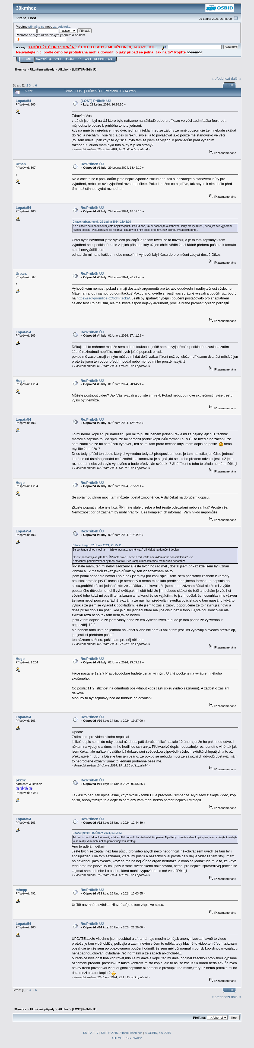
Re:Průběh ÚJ (92, 164)
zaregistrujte (61, 26)
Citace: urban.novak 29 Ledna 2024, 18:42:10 (102, 221)
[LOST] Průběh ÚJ (96, 101)
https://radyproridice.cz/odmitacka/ (103, 298)
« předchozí (221, 78)
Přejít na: (199, 1017)
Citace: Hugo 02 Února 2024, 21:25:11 (97, 545)
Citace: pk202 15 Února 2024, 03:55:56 (97, 833)
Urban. (21, 164)
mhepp (21, 890)
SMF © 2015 (109, 1032)
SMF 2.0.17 (91, 1032)
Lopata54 (23, 101)
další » (236, 78)
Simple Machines (130, 1032)
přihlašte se (36, 26)
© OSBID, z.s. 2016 (158, 1032)
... (33, 85)
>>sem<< (194, 52)
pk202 (21, 780)
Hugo (20, 381)
